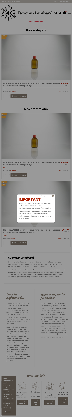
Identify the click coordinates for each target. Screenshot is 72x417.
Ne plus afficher (47, 196)
